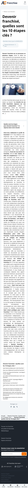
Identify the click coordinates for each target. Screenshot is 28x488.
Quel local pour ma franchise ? (10, 383)
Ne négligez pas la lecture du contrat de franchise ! (12, 398)
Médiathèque (5, 431)
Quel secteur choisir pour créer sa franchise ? (13, 385)
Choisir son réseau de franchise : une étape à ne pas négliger (14, 373)
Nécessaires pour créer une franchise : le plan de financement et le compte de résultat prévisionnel (14, 394)
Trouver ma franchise (7, 426)
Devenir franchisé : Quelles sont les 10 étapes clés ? (13, 416)
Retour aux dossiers (8, 11)
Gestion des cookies (6, 477)
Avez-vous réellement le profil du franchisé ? (14, 370)
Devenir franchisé (6, 438)
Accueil (3, 416)
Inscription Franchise (6, 481)
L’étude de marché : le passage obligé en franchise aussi (13, 380)
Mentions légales (5, 474)
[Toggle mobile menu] (25, 3)
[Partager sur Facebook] (11, 407)
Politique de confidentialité (7, 475)
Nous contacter (5, 479)
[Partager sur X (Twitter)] (17, 407)
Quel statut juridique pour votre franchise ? (13, 368)
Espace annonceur (6, 440)
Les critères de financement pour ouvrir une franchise (13, 376)
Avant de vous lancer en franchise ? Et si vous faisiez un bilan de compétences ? (12, 389)
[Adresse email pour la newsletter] (11, 453)
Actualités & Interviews (7, 428)
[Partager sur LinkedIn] (14, 407)
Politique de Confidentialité (20, 457)
